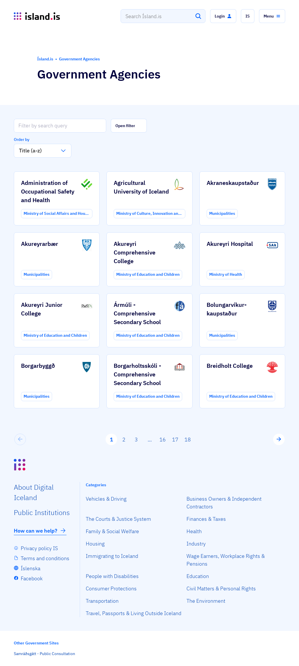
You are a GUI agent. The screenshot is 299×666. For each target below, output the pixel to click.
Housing (95, 543)
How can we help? (40, 530)
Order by (21, 139)
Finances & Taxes (206, 519)
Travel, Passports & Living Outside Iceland (133, 613)
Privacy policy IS (39, 548)
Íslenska (30, 568)
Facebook (32, 578)
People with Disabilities (112, 576)
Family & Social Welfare (112, 531)
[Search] (198, 16)
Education (197, 576)
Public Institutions (42, 512)
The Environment (205, 601)
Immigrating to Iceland (112, 556)
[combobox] (163, 16)
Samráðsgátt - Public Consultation (44, 653)
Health (194, 531)
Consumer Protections (111, 588)
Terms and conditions (45, 558)
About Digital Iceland (34, 492)
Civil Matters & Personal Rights (221, 588)
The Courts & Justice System (118, 519)
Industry (196, 543)
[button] (223, 16)
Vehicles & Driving (106, 498)
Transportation (102, 601)
